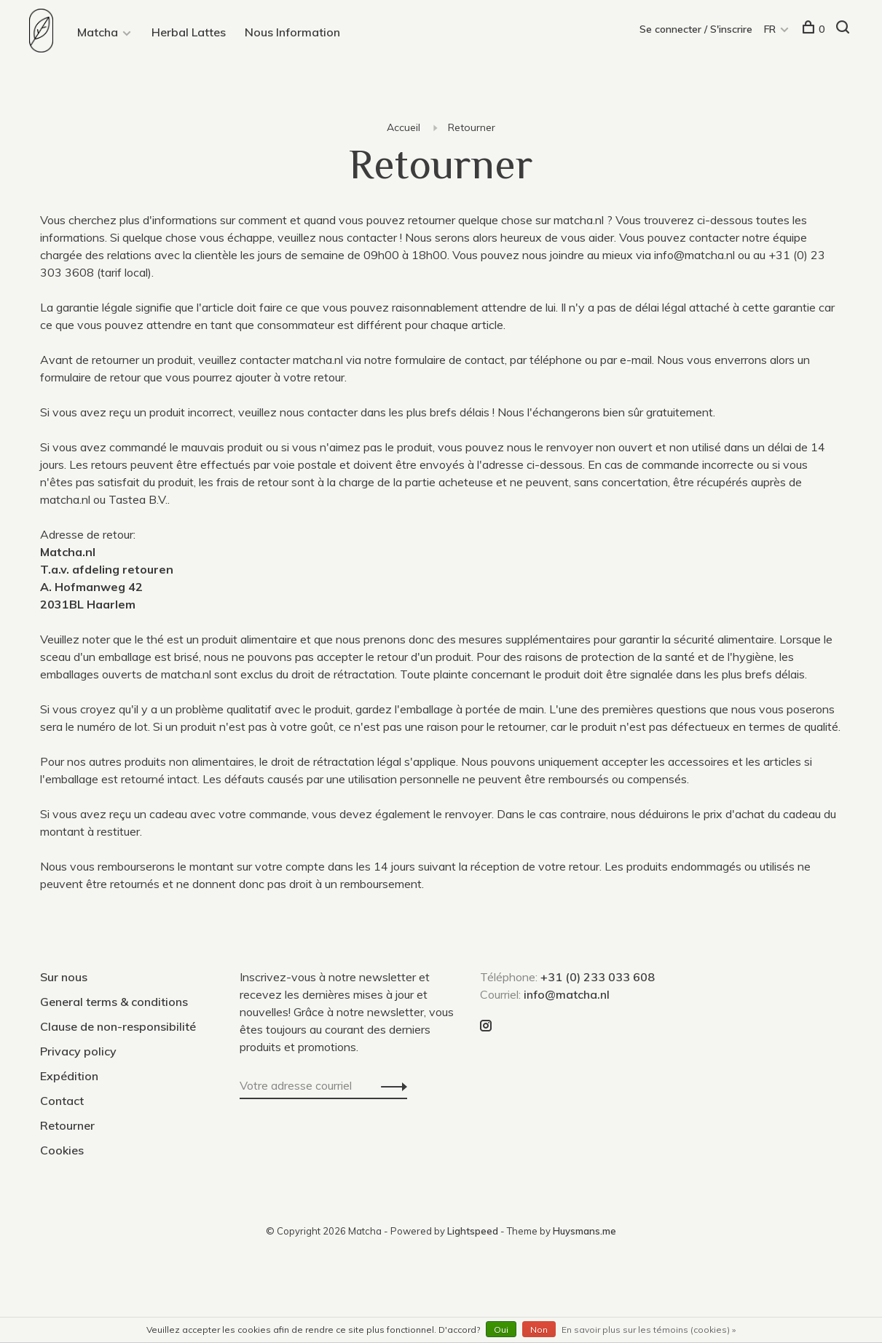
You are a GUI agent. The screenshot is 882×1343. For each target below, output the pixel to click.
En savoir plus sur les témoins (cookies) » (649, 1329)
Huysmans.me (584, 1231)
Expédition (69, 1076)
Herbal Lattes (188, 32)
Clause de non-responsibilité (118, 1026)
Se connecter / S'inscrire (695, 29)
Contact (62, 1100)
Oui (501, 1329)
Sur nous (63, 977)
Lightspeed (472, 1231)
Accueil (403, 127)
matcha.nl (579, 220)
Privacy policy (78, 1051)
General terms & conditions (114, 1001)
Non (539, 1329)
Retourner (471, 127)
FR (770, 29)
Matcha (97, 32)
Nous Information (292, 32)
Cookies (62, 1150)
